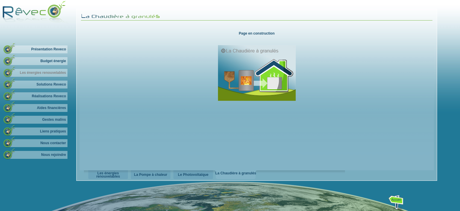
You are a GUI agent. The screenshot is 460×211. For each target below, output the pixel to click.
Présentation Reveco (48, 49)
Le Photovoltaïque (193, 175)
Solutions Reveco (51, 84)
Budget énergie (53, 61)
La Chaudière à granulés (235, 173)
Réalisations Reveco (49, 96)
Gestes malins (54, 120)
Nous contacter (53, 143)
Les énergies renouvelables (43, 73)
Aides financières (51, 108)
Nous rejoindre (53, 155)
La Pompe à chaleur (150, 175)
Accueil (396, 199)
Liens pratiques (53, 131)
